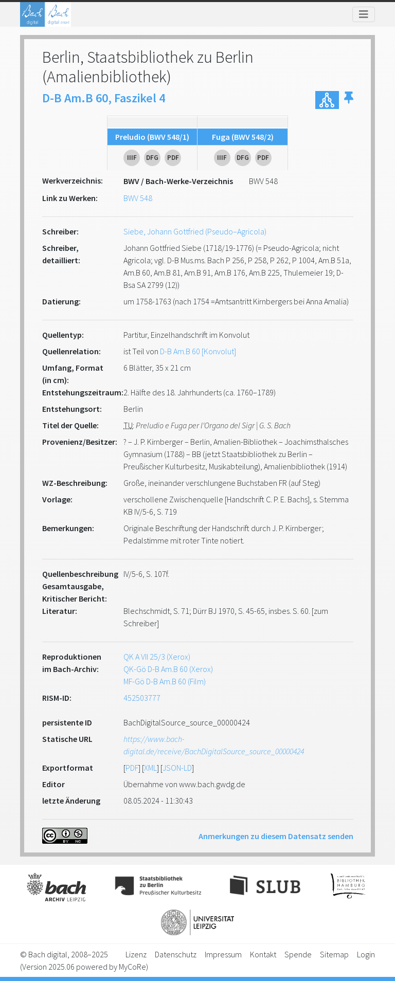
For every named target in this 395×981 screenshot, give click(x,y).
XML (150, 767)
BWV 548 (137, 198)
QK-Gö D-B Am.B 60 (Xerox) (168, 669)
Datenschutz (175, 954)
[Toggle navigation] (363, 14)
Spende (298, 954)
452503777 (141, 698)
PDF (131, 767)
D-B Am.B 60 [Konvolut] (198, 351)
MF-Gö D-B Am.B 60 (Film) (164, 681)
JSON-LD (177, 767)
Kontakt (263, 954)
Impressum (223, 954)
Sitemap (334, 954)
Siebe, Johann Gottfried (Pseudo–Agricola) (194, 231)
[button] (348, 100)
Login (366, 954)
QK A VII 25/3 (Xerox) (156, 656)
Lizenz (136, 954)
